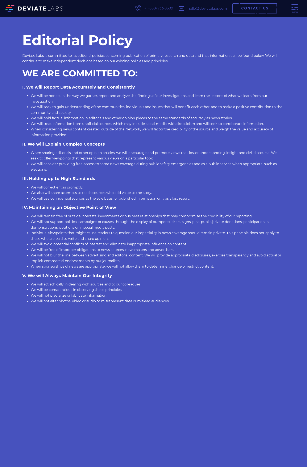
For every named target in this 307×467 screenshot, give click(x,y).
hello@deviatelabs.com (203, 8)
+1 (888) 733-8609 (154, 8)
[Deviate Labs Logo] (34, 8)
